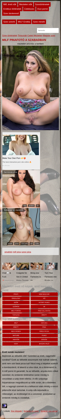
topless (16, 315)
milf (31, 243)
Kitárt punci (44, 302)
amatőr (10, 243)
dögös (44, 339)
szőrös (16, 307)
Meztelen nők (25, 4)
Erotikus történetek (12, 9)
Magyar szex (49, 35)
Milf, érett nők (9, 4)
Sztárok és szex (31, 411)
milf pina (17, 252)
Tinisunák (22, 35)
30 (44, 307)
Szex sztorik (9, 22)
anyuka (44, 323)
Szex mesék (39, 22)
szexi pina (24, 243)
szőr (16, 302)
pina (24, 206)
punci (44, 335)
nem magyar (44, 294)
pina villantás (44, 311)
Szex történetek (9, 35)
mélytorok (16, 311)
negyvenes (16, 331)
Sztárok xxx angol (49, 411)
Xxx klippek (16, 411)
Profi (16, 294)
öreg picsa (44, 331)
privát (17, 243)
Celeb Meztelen (34, 35)
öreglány (16, 298)
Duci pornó (42, 9)
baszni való (44, 344)
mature (16, 335)
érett (44, 315)
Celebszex (29, 9)
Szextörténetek (42, 4)
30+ (38, 206)
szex (16, 344)
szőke (37, 243)
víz (44, 298)
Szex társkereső (11, 13)
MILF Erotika (24, 22)
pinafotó (31, 206)
